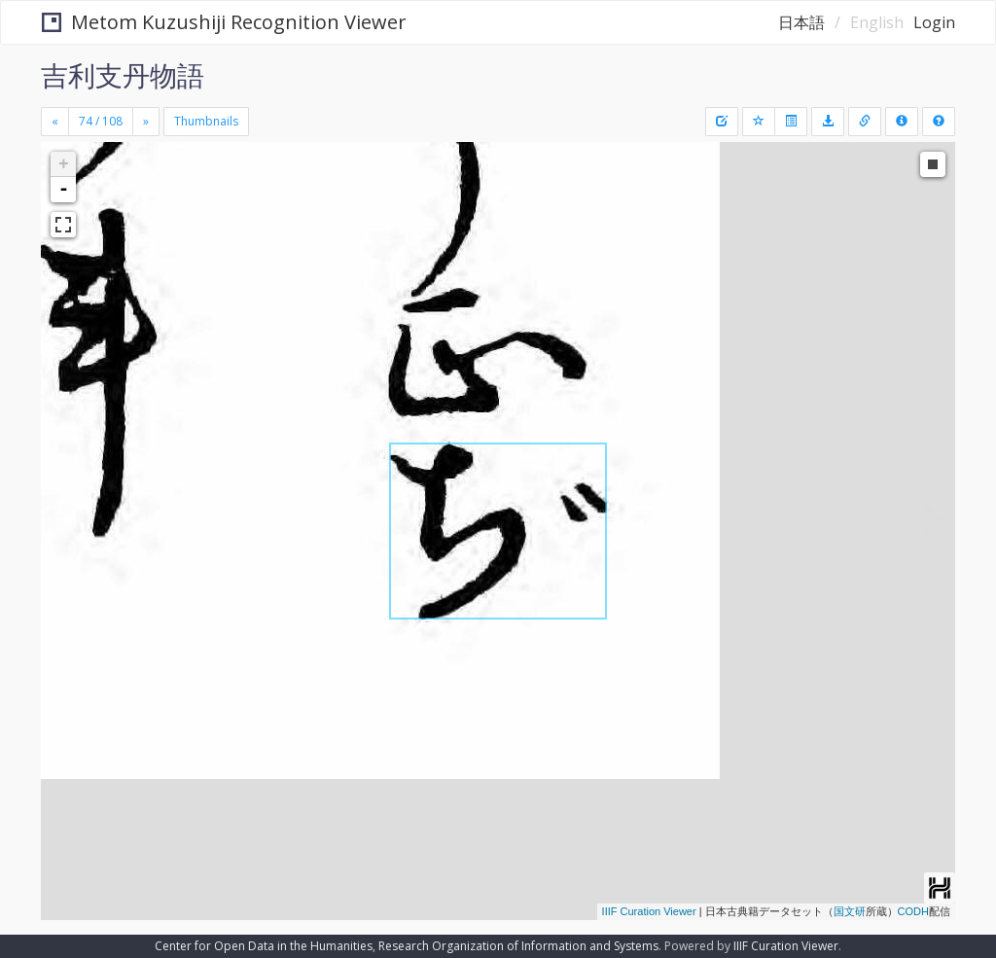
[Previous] (55, 121)
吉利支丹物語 (122, 74)
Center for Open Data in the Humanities (264, 946)
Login (934, 22)
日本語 (801, 22)
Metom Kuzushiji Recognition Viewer (224, 22)
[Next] (146, 121)
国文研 (850, 911)
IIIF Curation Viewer (649, 911)
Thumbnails (206, 121)
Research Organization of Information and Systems (518, 946)
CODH (913, 911)
